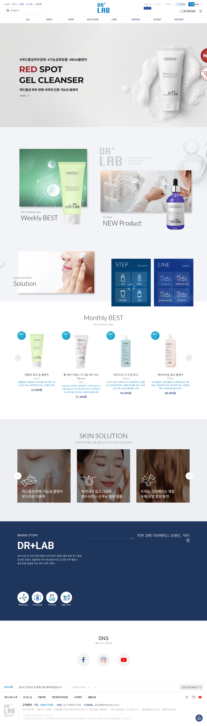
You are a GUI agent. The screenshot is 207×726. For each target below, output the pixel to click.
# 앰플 (21, 4)
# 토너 (14, 4)
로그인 (157, 4)
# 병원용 (38, 4)
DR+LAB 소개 (10, 697)
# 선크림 (29, 4)
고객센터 (167, 4)
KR (178, 4)
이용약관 (42, 697)
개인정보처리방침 (60, 697)
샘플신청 (92, 697)
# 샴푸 (6, 4)
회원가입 (147, 4)
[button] (89, 687)
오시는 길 (27, 697)
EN (183, 4)
